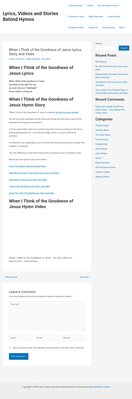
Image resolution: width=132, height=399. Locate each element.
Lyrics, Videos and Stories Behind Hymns (30, 16)
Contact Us (93, 27)
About (122, 27)
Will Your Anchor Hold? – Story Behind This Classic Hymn (110, 113)
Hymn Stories (101, 152)
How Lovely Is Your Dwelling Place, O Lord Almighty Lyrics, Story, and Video (112, 93)
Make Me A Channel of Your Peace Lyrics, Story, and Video (35, 173)
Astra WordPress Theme (99, 387)
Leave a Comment (17, 59)
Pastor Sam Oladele (104, 110)
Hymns (90, 5)
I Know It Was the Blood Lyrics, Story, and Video (30, 186)
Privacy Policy (108, 27)
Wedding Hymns (102, 179)
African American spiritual (68, 112)
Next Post (85, 277)
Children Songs (102, 128)
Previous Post (10, 277)
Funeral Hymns (102, 142)
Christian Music (76, 5)
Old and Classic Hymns (108, 5)
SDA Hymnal (101, 61)
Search (98, 43)
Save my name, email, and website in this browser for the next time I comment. (49, 349)
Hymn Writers (101, 156)
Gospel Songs (113, 16)
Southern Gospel (76, 27)
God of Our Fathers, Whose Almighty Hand (28, 166)
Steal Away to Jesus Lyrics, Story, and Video (29, 179)
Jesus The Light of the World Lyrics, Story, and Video (33, 193)
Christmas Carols (76, 16)
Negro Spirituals (96, 16)
